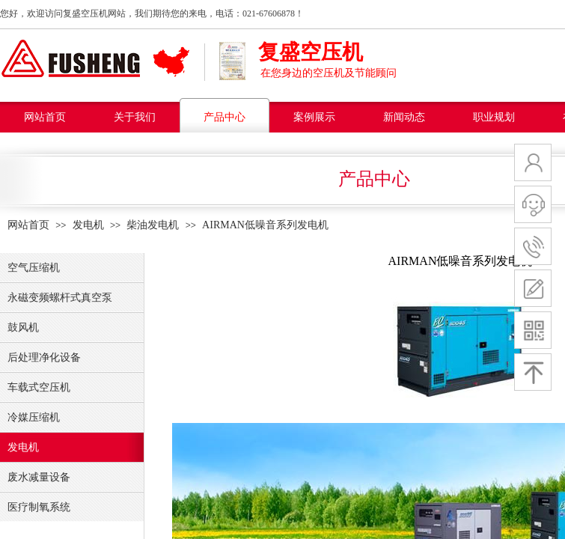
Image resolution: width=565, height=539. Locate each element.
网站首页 (45, 117)
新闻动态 (404, 117)
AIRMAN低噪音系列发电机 (265, 225)
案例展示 (314, 117)
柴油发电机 (152, 225)
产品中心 (224, 117)
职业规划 (494, 117)
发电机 (88, 225)
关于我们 (135, 117)
